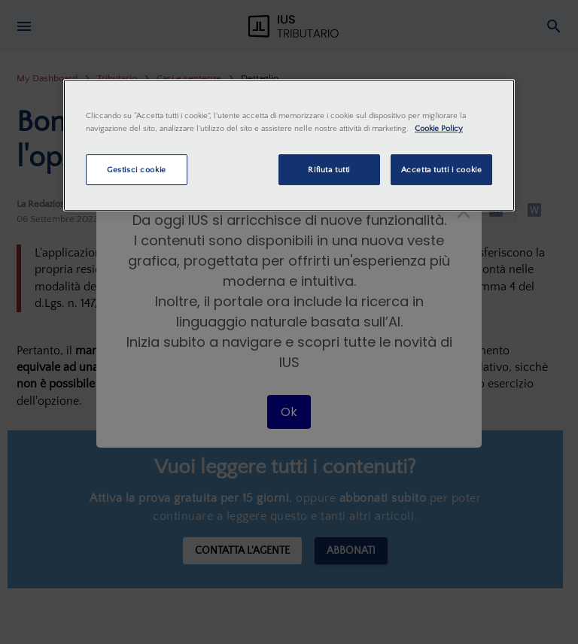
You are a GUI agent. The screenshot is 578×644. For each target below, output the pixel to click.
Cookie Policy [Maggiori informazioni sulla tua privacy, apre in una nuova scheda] (439, 129)
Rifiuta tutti (328, 170)
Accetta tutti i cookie (441, 170)
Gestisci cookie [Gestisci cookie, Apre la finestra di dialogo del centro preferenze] (136, 170)
